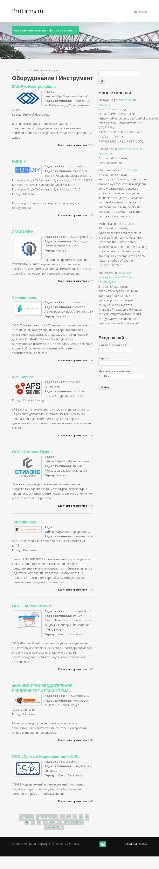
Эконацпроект (25, 297)
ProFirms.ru (27, 11)
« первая (27, 817)
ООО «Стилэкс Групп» (32, 452)
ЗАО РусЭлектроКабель (34, 87)
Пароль (103, 358)
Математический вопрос (116, 371)
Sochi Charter (130, 170)
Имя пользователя (112, 345)
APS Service (23, 377)
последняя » (54, 826)
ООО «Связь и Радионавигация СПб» (46, 756)
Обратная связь (135, 844)
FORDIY (19, 161)
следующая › (74, 822)
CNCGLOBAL (24, 232)
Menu (140, 12)
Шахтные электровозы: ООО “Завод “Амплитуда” (116, 277)
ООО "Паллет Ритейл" (32, 606)
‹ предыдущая (46, 817)
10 (52, 822)
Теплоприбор (24, 522)
